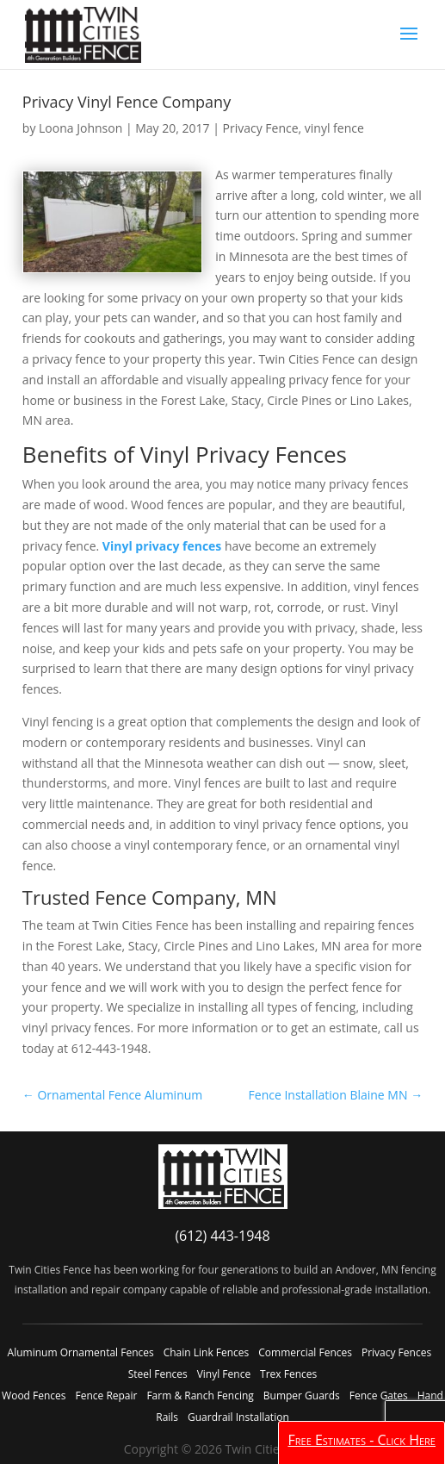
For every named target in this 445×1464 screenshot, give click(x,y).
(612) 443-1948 (222, 1235)
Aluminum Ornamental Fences (81, 1352)
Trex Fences (288, 1374)
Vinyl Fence (223, 1374)
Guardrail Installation (238, 1417)
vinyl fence (334, 128)
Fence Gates (378, 1395)
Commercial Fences (305, 1352)
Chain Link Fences (207, 1352)
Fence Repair (106, 1395)
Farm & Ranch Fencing (199, 1395)
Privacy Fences (396, 1352)
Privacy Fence (261, 128)
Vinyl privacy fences (161, 546)
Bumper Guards (301, 1395)
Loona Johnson (80, 128)
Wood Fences (33, 1395)
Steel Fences (158, 1374)
